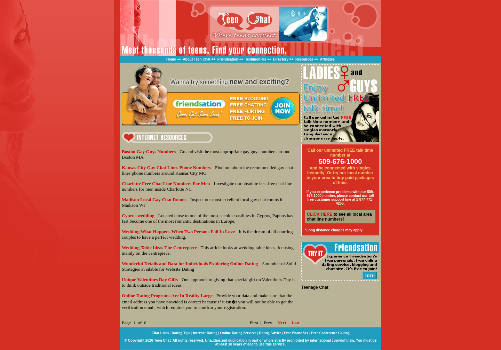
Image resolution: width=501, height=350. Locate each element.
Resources (304, 59)
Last (296, 322)
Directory (280, 59)
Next (282, 322)
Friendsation (227, 59)
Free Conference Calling (330, 333)
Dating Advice (270, 333)
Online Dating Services (238, 333)
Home (171, 59)
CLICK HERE (319, 214)
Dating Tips (181, 333)
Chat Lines (160, 333)
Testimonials (255, 59)
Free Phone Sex (296, 333)
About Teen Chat (196, 59)
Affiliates (327, 59)
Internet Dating (205, 333)
